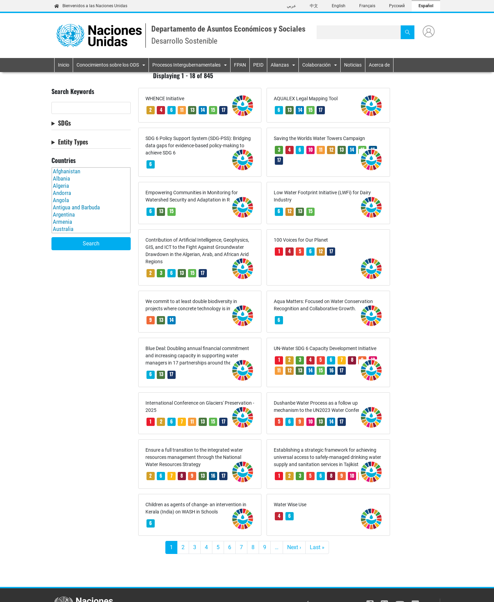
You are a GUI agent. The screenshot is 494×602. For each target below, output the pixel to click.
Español (426, 5)
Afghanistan (91, 171)
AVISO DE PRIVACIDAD (239, 590)
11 (182, 109)
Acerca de (379, 65)
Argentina (91, 214)
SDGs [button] (64, 123)
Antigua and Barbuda (91, 207)
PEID (258, 65)
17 (150, 120)
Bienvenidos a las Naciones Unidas (90, 5)
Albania (91, 178)
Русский (397, 5)
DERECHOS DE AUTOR (419, 590)
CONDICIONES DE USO (341, 590)
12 (360, 178)
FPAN (240, 65)
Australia (91, 229)
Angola (91, 200)
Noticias (353, 65)
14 (203, 109)
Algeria (91, 185)
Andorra (91, 193)
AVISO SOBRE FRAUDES (290, 590)
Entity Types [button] (73, 142)
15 (213, 109)
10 (182, 178)
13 (192, 109)
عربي (291, 5)
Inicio (63, 65)
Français (367, 5)
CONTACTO (380, 590)
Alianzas (280, 65)
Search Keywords (72, 92)
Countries (63, 160)
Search (91, 243)
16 (171, 189)
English (338, 5)
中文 (314, 5)
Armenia (91, 221)
